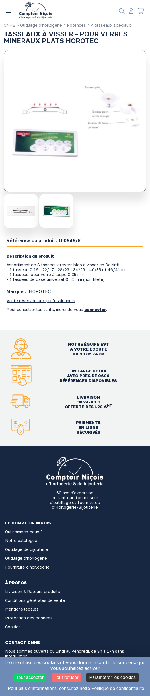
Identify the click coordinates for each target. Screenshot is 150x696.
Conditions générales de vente (35, 600)
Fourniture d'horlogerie (27, 567)
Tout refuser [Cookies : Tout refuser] (66, 677)
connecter (95, 309)
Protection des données (29, 617)
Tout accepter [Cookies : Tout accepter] (30, 677)
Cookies (13, 626)
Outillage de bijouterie (26, 549)
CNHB (9, 25)
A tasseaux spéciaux (109, 25)
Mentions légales (22, 609)
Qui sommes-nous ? (24, 531)
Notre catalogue (21, 540)
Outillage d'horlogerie (39, 25)
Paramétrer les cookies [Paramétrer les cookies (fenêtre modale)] (112, 677)
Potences (74, 25)
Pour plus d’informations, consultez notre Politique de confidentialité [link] (76, 688)
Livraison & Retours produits (32, 591)
